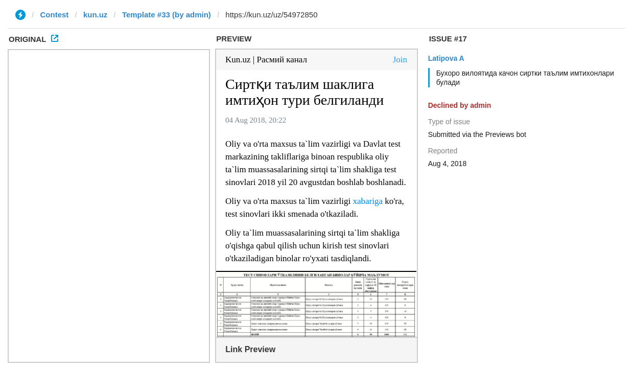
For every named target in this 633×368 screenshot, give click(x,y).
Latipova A (446, 58)
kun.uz (95, 14)
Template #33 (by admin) (166, 14)
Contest (54, 14)
